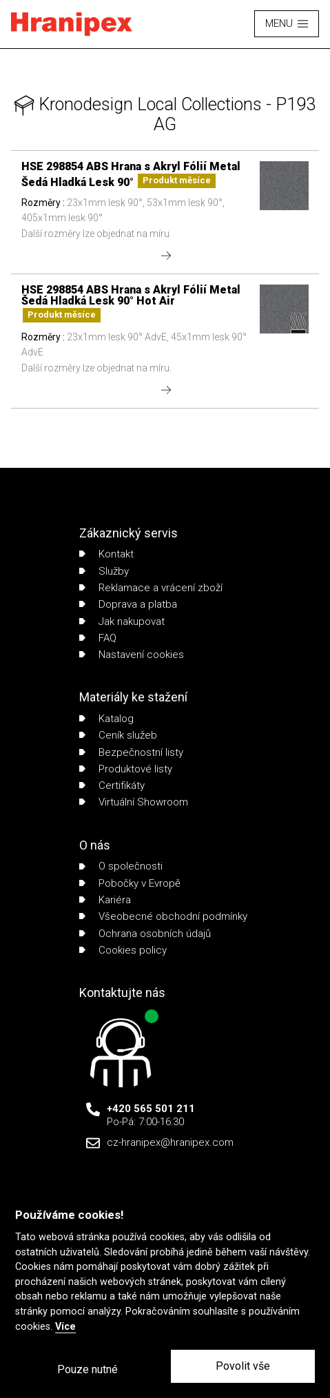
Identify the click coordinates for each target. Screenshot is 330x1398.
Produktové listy (125, 769)
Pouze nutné (87, 1369)
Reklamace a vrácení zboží (151, 588)
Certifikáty (112, 785)
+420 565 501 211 (151, 1108)
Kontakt (106, 554)
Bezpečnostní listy (131, 752)
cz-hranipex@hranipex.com (170, 1142)
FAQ (97, 638)
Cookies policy (123, 950)
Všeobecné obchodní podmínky (163, 916)
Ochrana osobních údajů (145, 933)
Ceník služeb (118, 735)
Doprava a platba (128, 604)
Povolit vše (243, 1366)
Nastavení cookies (131, 654)
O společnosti (121, 866)
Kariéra (105, 900)
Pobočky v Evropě (130, 883)
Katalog (106, 718)
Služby (104, 571)
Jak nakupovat (122, 621)
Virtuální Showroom (133, 802)
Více (65, 1327)
